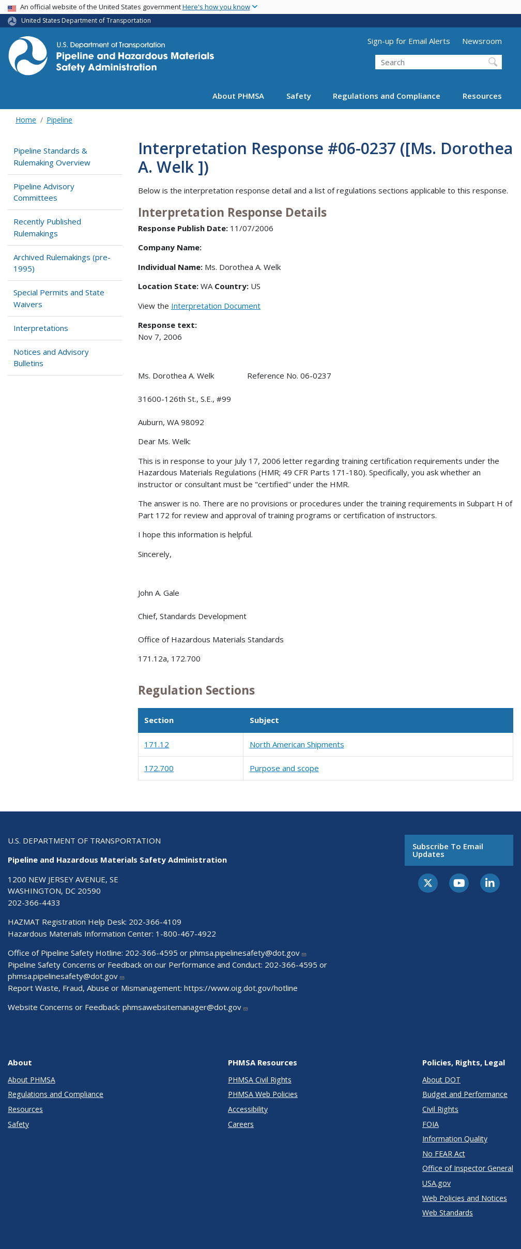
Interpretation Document (215, 305)
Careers (241, 1124)
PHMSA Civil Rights (260, 1080)
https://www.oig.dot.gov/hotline (241, 988)
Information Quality (454, 1138)
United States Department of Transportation (86, 20)
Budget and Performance (465, 1094)
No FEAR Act (443, 1153)
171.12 (156, 744)
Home (26, 120)
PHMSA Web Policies (263, 1094)
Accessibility (248, 1109)
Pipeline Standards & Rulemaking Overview (51, 156)
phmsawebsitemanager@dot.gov (185, 1007)
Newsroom (482, 41)
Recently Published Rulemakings (47, 227)
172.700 (159, 768)
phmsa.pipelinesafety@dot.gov (248, 952)
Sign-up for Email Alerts (408, 41)
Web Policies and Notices (464, 1198)
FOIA (430, 1124)
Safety (298, 96)
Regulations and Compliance (386, 96)
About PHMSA (238, 96)
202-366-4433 (34, 902)
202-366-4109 (155, 921)
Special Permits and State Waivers (58, 298)
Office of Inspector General (467, 1168)
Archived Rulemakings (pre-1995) (62, 263)
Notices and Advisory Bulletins (51, 358)
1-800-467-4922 (186, 933)
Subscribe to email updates (447, 850)
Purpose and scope (284, 768)
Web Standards (447, 1212)
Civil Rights (440, 1109)
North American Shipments (297, 744)
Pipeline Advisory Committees (43, 192)
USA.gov (436, 1183)
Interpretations (40, 328)
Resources (482, 96)
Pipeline (59, 120)
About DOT (441, 1080)
